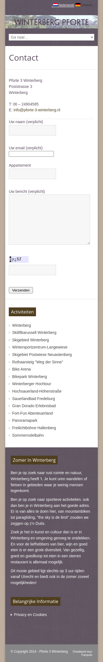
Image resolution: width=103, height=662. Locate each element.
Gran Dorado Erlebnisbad (34, 406)
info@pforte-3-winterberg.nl (36, 110)
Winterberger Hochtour (31, 384)
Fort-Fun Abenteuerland (32, 413)
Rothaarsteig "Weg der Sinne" (37, 362)
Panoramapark (24, 420)
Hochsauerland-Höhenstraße (37, 391)
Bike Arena (21, 369)
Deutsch (84, 5)
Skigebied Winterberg (30, 340)
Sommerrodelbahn (28, 435)
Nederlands (63, 5)
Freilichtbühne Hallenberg (34, 428)
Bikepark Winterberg (29, 376)
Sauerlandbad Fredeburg (33, 398)
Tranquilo (86, 654)
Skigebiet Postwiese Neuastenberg (42, 354)
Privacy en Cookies (30, 614)
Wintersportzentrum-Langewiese (40, 347)
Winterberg (21, 325)
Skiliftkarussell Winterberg (34, 332)
